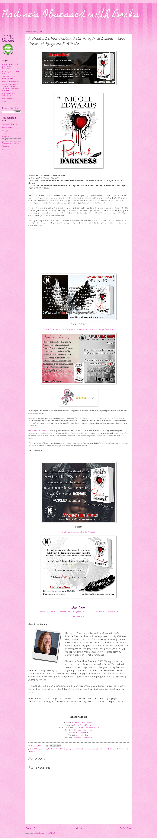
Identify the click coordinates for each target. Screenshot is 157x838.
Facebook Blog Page (10, 124)
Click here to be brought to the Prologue (78, 532)
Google (78, 612)
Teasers (31, 751)
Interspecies (78, 749)
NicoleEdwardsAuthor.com (82, 722)
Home (79, 828)
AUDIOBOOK (99, 612)
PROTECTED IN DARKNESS (38, 431)
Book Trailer (60, 749)
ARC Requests (8, 98)
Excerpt (69, 749)
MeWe (4, 149)
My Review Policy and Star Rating (11, 94)
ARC (36, 749)
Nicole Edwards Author (82, 737)
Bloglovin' (5, 137)
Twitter (5, 140)
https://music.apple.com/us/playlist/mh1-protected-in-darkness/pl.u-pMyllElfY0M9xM (78, 329)
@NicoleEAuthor (82, 732)
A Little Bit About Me (10, 81)
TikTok (4, 134)
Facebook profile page (11, 143)
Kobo (87, 612)
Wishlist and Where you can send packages (10, 66)
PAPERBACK (113, 612)
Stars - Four (123, 749)
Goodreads (7, 127)
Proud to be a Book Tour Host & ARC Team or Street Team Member (10, 88)
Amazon (42, 612)
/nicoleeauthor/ (82, 735)
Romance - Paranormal (108, 749)
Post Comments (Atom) (45, 833)
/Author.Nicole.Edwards (82, 725)
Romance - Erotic (91, 749)
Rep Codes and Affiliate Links (8, 77)
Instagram (6, 130)
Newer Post (31, 828)
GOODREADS (78, 617)
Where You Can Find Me (10, 72)
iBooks (52, 612)
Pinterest (5, 146)
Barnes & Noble (65, 612)
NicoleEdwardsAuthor (83, 730)
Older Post (126, 828)
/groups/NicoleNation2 (90, 727)
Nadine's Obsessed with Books (71, 15)
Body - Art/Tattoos (47, 749)
